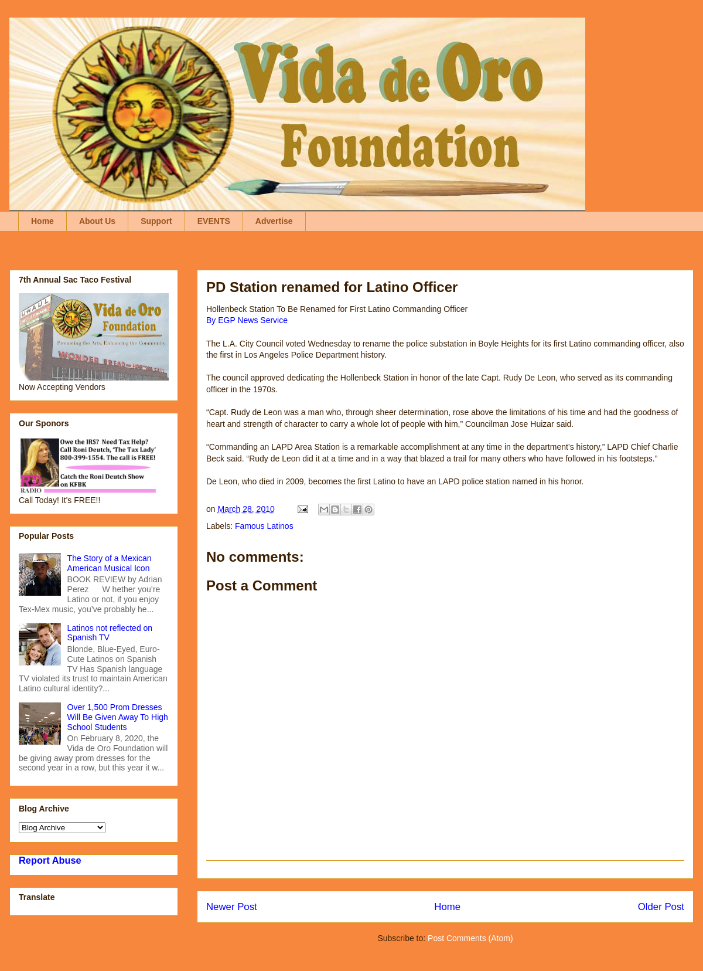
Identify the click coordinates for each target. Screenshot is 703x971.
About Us (97, 221)
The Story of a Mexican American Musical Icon (109, 563)
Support (156, 221)
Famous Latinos (264, 526)
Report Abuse (50, 860)
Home (42, 221)
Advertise (274, 221)
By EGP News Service (247, 320)
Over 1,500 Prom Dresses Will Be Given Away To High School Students (117, 717)
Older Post (661, 906)
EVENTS (213, 221)
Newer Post (231, 906)
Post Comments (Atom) (470, 938)
